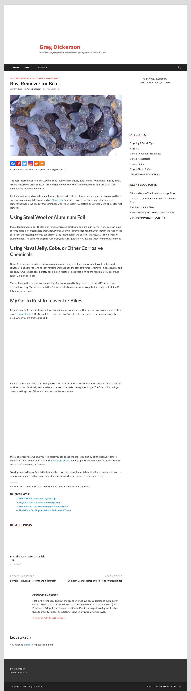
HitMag (177, 686)
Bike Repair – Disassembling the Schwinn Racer (44, 506)
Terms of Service (18, 672)
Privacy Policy (17, 668)
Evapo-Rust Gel (61, 460)
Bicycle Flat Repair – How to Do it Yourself (152, 212)
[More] (42, 163)
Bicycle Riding (137, 163)
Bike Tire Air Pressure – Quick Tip (37, 498)
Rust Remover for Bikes (142, 207)
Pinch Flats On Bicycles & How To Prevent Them (45, 510)
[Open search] (179, 67)
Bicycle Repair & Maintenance (46, 78)
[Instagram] (30, 163)
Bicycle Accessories (140, 158)
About (28, 67)
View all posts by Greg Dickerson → (49, 617)
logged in (28, 644)
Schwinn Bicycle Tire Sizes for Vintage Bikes (152, 193)
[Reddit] (36, 163)
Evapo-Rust (24, 313)
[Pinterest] (18, 163)
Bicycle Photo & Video (141, 169)
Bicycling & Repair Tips (20, 78)
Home (16, 67)
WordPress (163, 686)
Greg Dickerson (60, 47)
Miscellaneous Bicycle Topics (145, 174)
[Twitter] (24, 163)
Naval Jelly (57, 199)
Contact (42, 67)
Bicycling (134, 148)
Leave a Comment (51, 89)
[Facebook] (13, 163)
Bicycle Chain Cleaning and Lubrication (39, 502)
